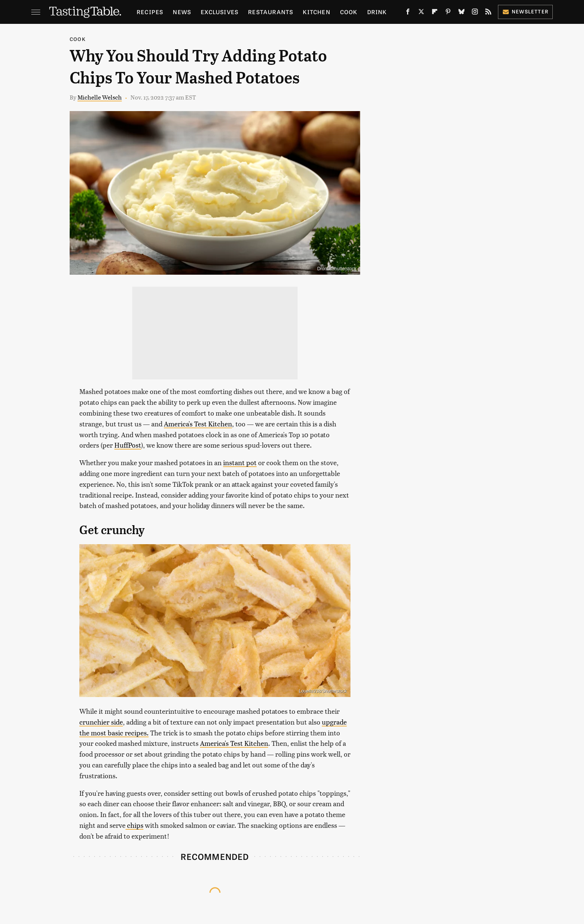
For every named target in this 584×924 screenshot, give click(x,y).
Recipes (150, 11)
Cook (349, 11)
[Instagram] (475, 13)
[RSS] (488, 13)
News (182, 11)
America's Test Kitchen (198, 423)
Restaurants (270, 11)
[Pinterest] (448, 13)
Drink (377, 11)
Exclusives (219, 11)
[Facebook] (408, 13)
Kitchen (316, 11)
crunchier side (101, 721)
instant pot (240, 462)
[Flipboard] (434, 13)
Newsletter (525, 11)
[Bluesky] (461, 13)
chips (134, 825)
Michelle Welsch (99, 97)
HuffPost (127, 445)
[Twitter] (421, 13)
